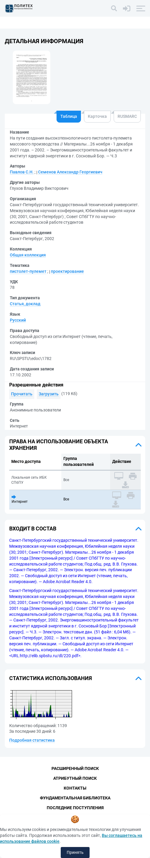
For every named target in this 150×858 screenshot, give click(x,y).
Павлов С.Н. (22, 172)
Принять (75, 852)
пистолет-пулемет (28, 271)
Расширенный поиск (75, 768)
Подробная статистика (32, 740)
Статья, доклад (25, 303)
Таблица (68, 116)
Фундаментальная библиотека (75, 798)
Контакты (75, 788)
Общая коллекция (28, 255)
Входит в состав (32, 528)
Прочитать (21, 394)
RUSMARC (127, 116)
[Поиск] (114, 8)
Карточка (97, 116)
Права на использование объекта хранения (58, 444)
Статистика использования (50, 678)
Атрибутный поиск (75, 778)
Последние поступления (75, 807)
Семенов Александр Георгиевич (70, 172)
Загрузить (49, 394)
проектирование (67, 271)
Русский (18, 320)
